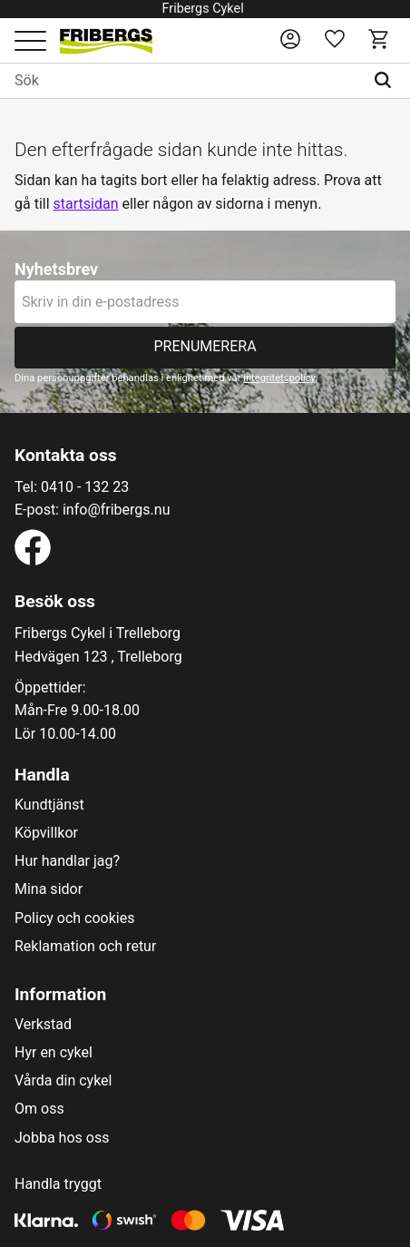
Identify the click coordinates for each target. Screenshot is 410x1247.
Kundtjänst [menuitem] (49, 805)
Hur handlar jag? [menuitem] (67, 861)
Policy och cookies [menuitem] (74, 918)
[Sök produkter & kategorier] (182, 81)
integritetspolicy (279, 378)
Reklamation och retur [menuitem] (85, 946)
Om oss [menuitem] (39, 1109)
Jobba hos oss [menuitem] (62, 1138)
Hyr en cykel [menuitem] (54, 1053)
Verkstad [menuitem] (43, 1024)
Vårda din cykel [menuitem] (63, 1081)
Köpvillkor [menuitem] (46, 833)
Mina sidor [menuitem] (49, 889)
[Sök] (387, 81)
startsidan (86, 203)
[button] (30, 42)
